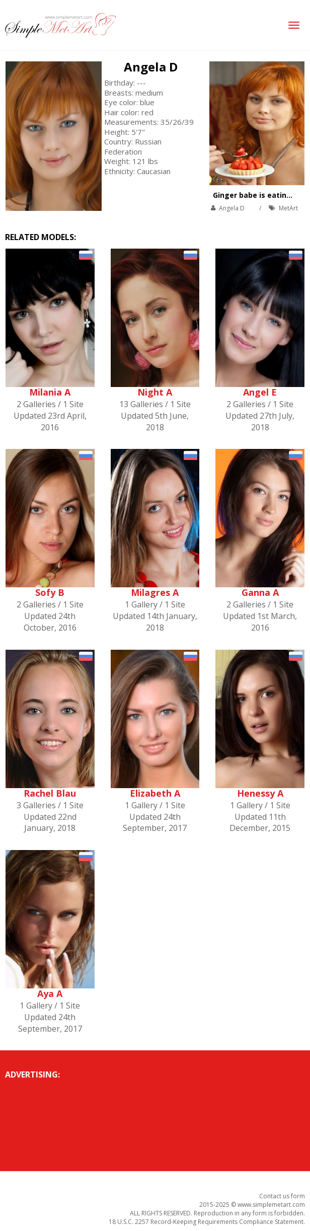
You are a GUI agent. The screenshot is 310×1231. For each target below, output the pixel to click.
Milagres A (155, 592)
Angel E (260, 392)
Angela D (151, 66)
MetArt (288, 208)
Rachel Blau (50, 793)
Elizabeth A (155, 793)
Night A (154, 392)
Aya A (49, 993)
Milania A (49, 392)
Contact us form (282, 1196)
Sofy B (49, 592)
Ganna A (260, 592)
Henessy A (260, 793)
